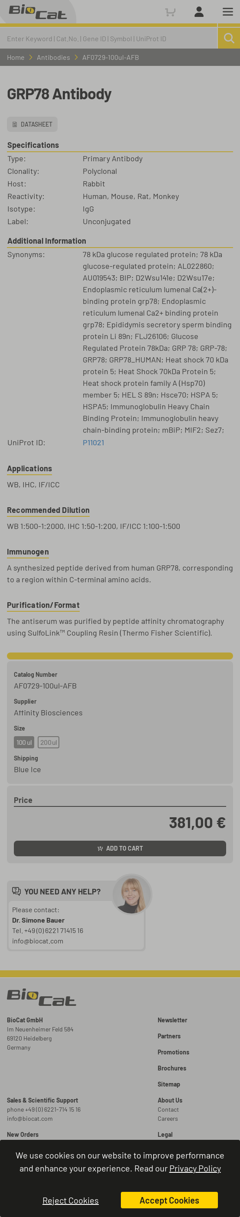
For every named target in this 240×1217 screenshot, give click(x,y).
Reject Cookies (70, 1200)
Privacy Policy (195, 1168)
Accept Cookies (169, 1200)
